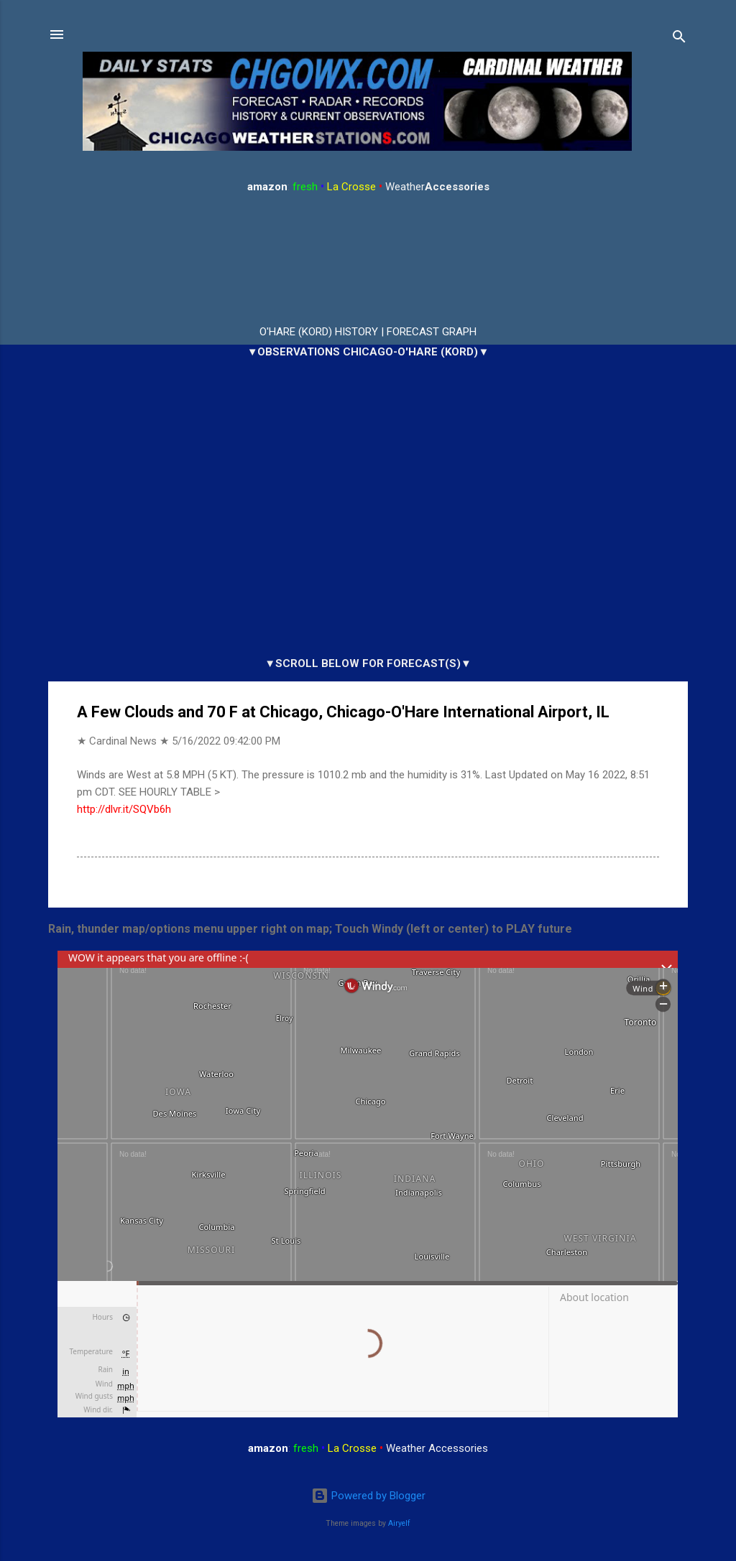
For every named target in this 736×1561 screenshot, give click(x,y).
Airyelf (399, 1523)
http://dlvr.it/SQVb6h (124, 809)
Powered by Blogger (368, 1495)
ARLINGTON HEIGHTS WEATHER (368, 260)
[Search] (679, 39)
